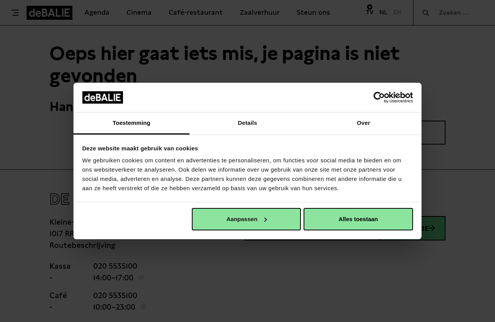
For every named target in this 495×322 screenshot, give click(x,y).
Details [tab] (247, 122)
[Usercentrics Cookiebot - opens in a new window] (379, 97)
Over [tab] (363, 122)
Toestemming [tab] (131, 122)
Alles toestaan (358, 219)
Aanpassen (247, 219)
